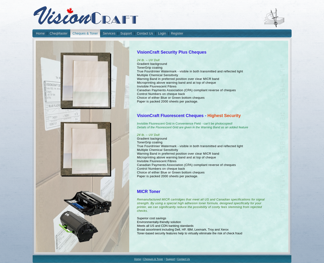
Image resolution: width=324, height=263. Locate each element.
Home (40, 33)
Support (126, 33)
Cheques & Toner (85, 33)
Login (162, 33)
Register (177, 33)
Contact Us (145, 33)
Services (109, 33)
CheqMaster (58, 33)
